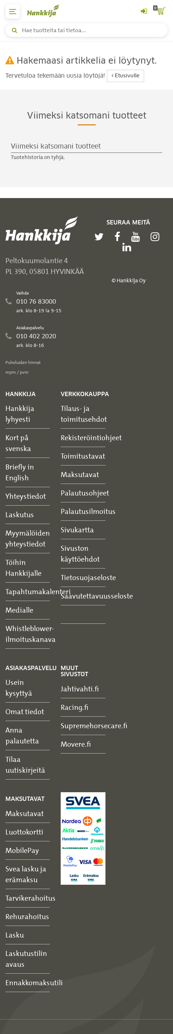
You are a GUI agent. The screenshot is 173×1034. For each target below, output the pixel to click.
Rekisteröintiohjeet (91, 437)
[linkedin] (128, 247)
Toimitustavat (83, 456)
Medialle (19, 610)
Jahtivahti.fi (80, 689)
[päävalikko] (12, 11)
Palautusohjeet (85, 493)
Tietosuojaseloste (88, 577)
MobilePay (22, 850)
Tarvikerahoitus (30, 898)
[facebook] (119, 237)
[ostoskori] (160, 11)
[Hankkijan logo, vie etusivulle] (47, 10)
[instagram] (157, 237)
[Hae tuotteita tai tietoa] (86, 30)
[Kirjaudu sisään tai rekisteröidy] (144, 11)
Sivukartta (77, 530)
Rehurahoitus (27, 916)
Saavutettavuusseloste (97, 596)
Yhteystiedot (25, 496)
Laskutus (19, 514)
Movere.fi (76, 744)
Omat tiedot (24, 711)
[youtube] (137, 237)
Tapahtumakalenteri (38, 591)
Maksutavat (80, 474)
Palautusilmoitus (88, 511)
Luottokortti (24, 832)
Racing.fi (74, 707)
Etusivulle (125, 75)
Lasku (14, 935)
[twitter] (100, 237)
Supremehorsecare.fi (94, 725)
